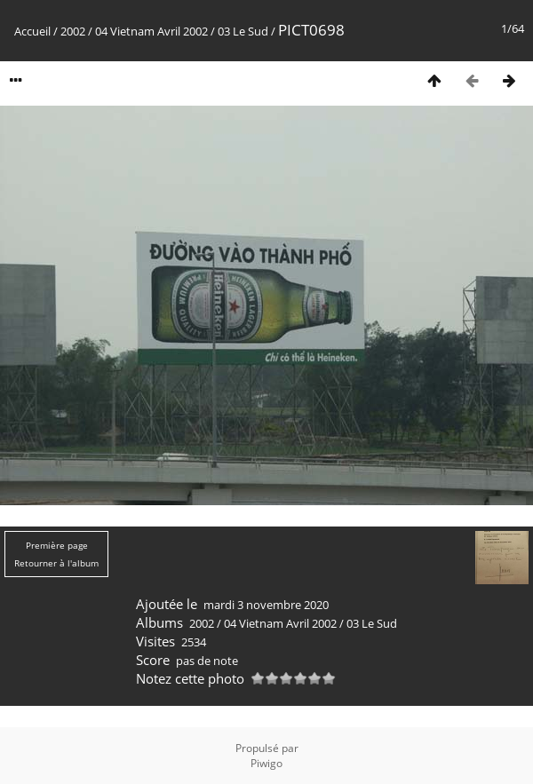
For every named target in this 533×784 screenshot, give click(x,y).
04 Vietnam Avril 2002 (151, 31)
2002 (72, 31)
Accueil (32, 31)
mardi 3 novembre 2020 (266, 605)
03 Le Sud (243, 31)
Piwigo (266, 763)
